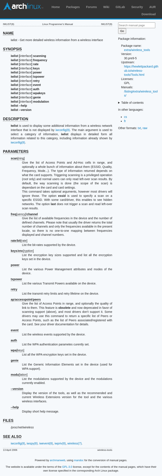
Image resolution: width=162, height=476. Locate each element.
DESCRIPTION (15, 119)
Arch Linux (23, 6)
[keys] (17, 350)
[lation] (19, 374)
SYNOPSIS (12, 49)
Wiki (106, 7)
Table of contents (132, 102)
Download (149, 14)
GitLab (120, 7)
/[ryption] (22, 250)
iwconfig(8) (62, 130)
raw (145, 128)
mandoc (79, 460)
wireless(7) (74, 443)
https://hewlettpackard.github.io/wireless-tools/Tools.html (141, 70)
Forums (91, 7)
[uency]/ (24, 214)
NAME (8, 33)
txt (139, 128)
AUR (152, 7)
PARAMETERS (15, 151)
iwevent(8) (46, 443)
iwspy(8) (32, 443)
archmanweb (57, 460)
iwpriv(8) (60, 443)
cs (125, 117)
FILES (8, 420)
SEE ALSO (12, 437)
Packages (73, 7)
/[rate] (19, 240)
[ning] (18, 158)
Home (56, 7)
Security (137, 7)
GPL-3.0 (67, 466)
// (26, 299)
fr (125, 121)
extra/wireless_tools (137, 50)
